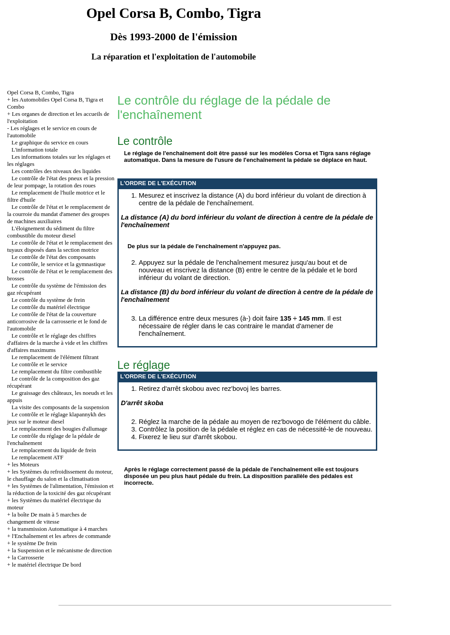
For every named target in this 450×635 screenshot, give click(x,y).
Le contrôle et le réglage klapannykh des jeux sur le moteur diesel (56, 418)
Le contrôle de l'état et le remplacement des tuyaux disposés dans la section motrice (59, 246)
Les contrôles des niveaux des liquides (56, 171)
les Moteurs (25, 464)
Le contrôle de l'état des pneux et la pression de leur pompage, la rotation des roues (60, 182)
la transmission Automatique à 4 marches (60, 528)
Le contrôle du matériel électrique (51, 307)
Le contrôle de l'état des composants (54, 257)
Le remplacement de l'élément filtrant (55, 357)
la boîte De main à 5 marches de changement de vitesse (47, 518)
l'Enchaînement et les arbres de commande (61, 536)
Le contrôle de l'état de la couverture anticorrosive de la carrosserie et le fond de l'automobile (57, 321)
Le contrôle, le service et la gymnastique (58, 264)
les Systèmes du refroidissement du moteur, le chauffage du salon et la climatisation (60, 475)
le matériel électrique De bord (46, 564)
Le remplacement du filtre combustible (57, 371)
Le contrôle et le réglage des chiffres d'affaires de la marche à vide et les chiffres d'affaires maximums (57, 342)
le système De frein (34, 543)
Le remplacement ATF (37, 457)
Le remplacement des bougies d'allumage (60, 428)
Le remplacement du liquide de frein (54, 450)
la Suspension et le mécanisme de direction (62, 550)
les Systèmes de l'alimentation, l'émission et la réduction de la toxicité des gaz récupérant (60, 489)
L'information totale (35, 149)
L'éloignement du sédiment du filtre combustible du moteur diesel (51, 232)
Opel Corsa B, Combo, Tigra (40, 92)
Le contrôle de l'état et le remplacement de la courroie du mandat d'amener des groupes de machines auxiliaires (58, 213)
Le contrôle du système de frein (48, 299)
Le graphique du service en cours (50, 142)
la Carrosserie (28, 557)
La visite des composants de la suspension (60, 407)
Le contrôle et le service (39, 364)
